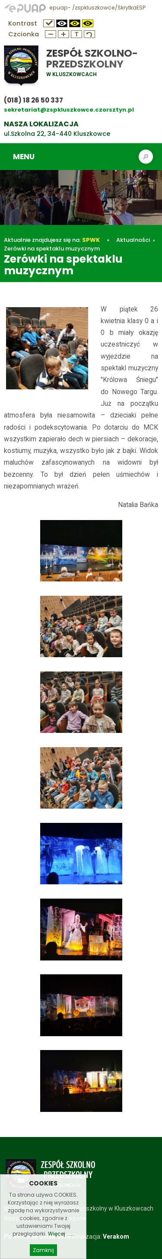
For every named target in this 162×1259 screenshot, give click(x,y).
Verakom (116, 1236)
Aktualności (133, 240)
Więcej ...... (61, 1243)
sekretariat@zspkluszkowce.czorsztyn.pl (69, 110)
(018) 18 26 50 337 (33, 100)
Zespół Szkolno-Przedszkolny (92, 58)
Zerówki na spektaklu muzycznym (52, 248)
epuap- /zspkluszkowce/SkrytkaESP (75, 7)
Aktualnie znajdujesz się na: (52, 240)
